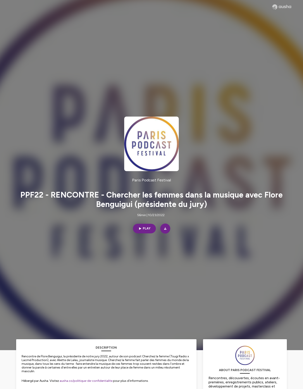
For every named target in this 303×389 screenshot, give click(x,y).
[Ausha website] (281, 7)
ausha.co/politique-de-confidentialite (86, 381)
